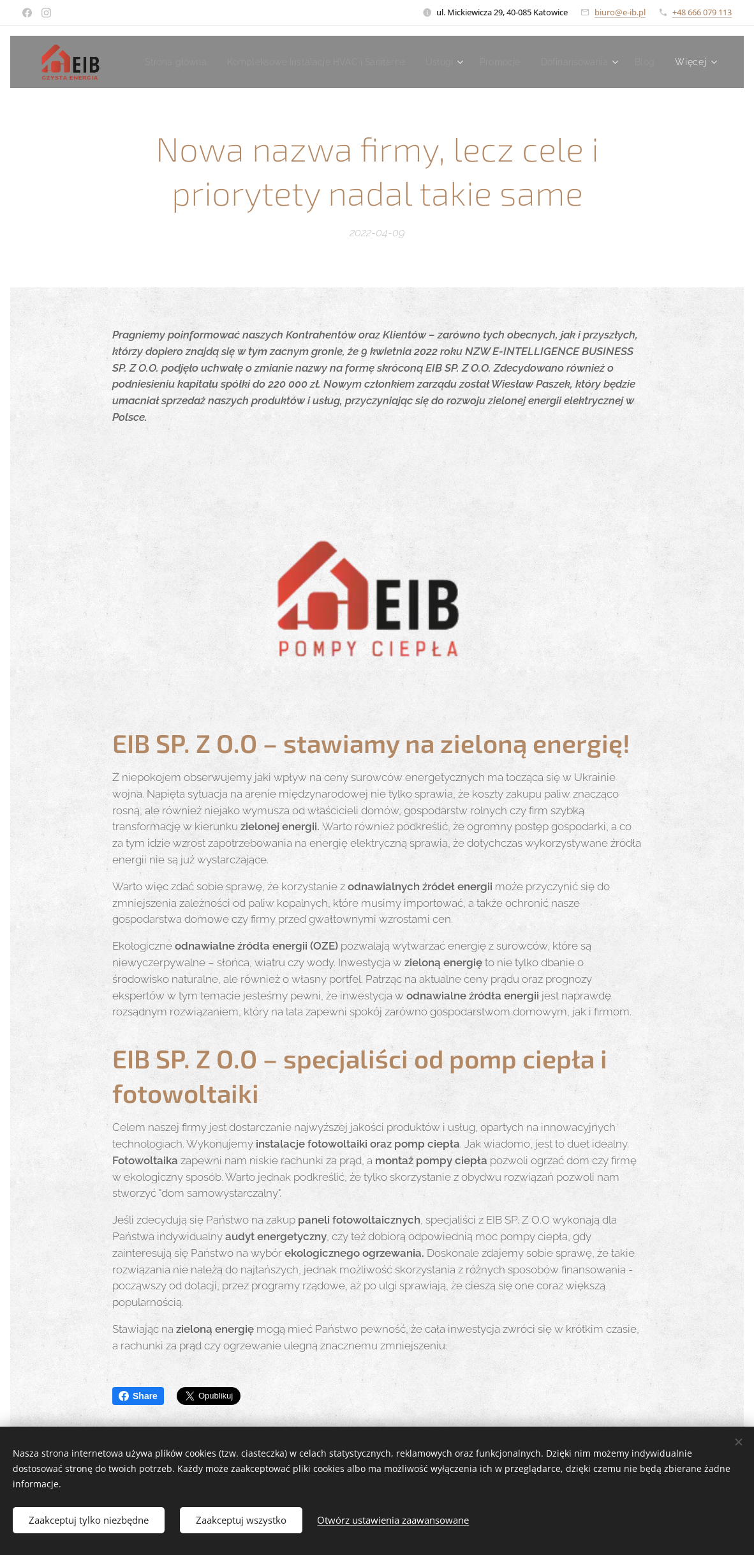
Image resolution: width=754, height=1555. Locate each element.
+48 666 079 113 (702, 12)
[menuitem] (287, 62)
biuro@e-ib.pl (620, 12)
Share (138, 1396)
